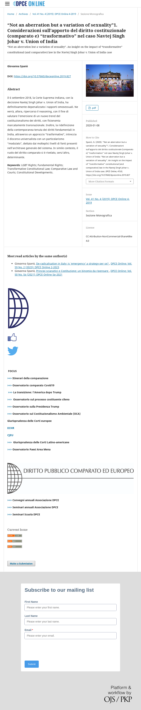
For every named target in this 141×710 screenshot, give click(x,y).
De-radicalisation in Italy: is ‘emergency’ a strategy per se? (72, 263)
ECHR (10, 428)
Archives (23, 14)
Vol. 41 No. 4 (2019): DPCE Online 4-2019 (54, 14)
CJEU (10, 435)
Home (10, 14)
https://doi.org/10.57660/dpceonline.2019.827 (42, 76)
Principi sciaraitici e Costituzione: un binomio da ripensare (72, 271)
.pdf (93, 107)
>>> (9, 378)
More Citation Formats (101, 181)
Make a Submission (21, 563)
